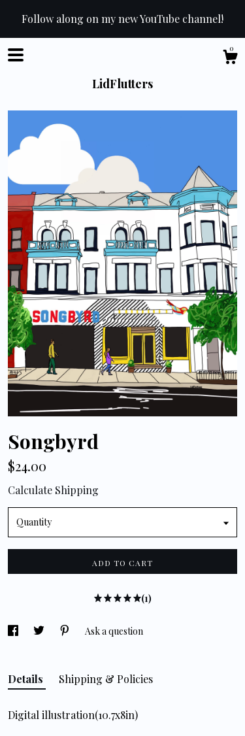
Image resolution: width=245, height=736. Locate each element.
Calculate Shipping (53, 490)
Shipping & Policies (106, 679)
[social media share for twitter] (39, 631)
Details (27, 679)
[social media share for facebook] (14, 631)
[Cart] (230, 58)
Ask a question (114, 631)
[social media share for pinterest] (65, 631)
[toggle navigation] (16, 54)
